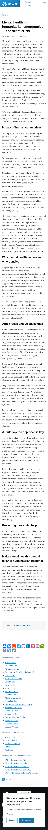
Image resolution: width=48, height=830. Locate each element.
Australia (9, 750)
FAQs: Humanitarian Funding (18, 769)
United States (11, 740)
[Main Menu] (44, 3)
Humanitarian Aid (21, 625)
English (28, 5)
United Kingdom (12, 743)
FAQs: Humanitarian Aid (15, 760)
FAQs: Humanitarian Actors (17, 766)
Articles (5, 15)
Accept (12, 820)
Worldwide (10, 737)
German (28, 2)
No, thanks (26, 820)
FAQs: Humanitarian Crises (16, 763)
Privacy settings (23, 792)
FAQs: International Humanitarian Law (22, 773)
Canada (8, 746)
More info (10, 814)
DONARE (12, 4)
